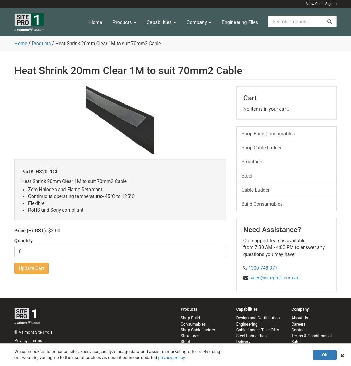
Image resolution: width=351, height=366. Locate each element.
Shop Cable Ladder (262, 147)
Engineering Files (240, 22)
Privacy (21, 340)
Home (95, 22)
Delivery (243, 341)
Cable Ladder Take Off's (257, 330)
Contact (298, 330)
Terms (36, 340)
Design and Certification (258, 318)
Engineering (247, 324)
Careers (298, 324)
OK (325, 354)
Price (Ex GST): (30, 230)
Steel (247, 176)
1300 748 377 (263, 268)
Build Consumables (262, 204)
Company (198, 22)
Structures (253, 161)
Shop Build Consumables (268, 133)
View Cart (314, 4)
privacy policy (171, 357)
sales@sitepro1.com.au (274, 277)
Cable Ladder (256, 190)
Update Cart (31, 268)
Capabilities (161, 22)
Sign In (331, 4)
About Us (299, 318)
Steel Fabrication (251, 335)
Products (124, 22)
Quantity (23, 240)
